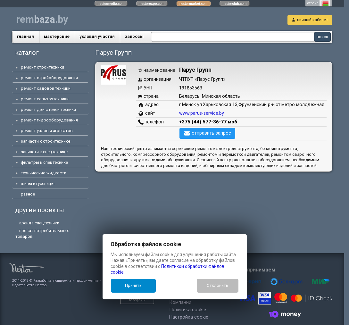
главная (25, 36)
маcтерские (57, 36)
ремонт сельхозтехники (45, 98)
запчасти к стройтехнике (45, 141)
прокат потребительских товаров (42, 233)
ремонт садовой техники (46, 88)
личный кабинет (312, 19)
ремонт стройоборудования (49, 77)
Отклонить (217, 285)
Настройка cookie (148, 310)
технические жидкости (43, 173)
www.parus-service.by (201, 113)
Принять (133, 285)
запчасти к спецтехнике (44, 151)
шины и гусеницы (37, 183)
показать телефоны (93, 296)
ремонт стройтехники (42, 67)
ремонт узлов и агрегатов (47, 130)
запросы (134, 36)
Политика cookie (147, 303)
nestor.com (111, 3)
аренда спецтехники (39, 223)
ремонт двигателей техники (48, 109)
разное (28, 194)
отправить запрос (211, 133)
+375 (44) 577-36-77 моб (208, 122)
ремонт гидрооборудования (49, 120)
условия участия (97, 36)
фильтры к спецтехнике (44, 162)
